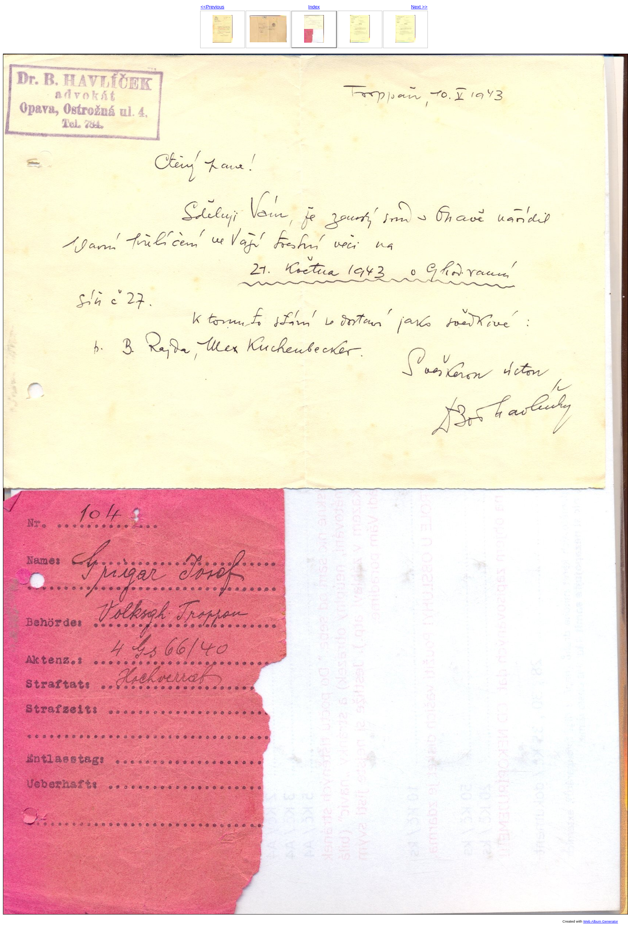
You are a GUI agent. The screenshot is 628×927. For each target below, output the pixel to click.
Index (314, 7)
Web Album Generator (600, 921)
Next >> (419, 7)
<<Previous (212, 7)
